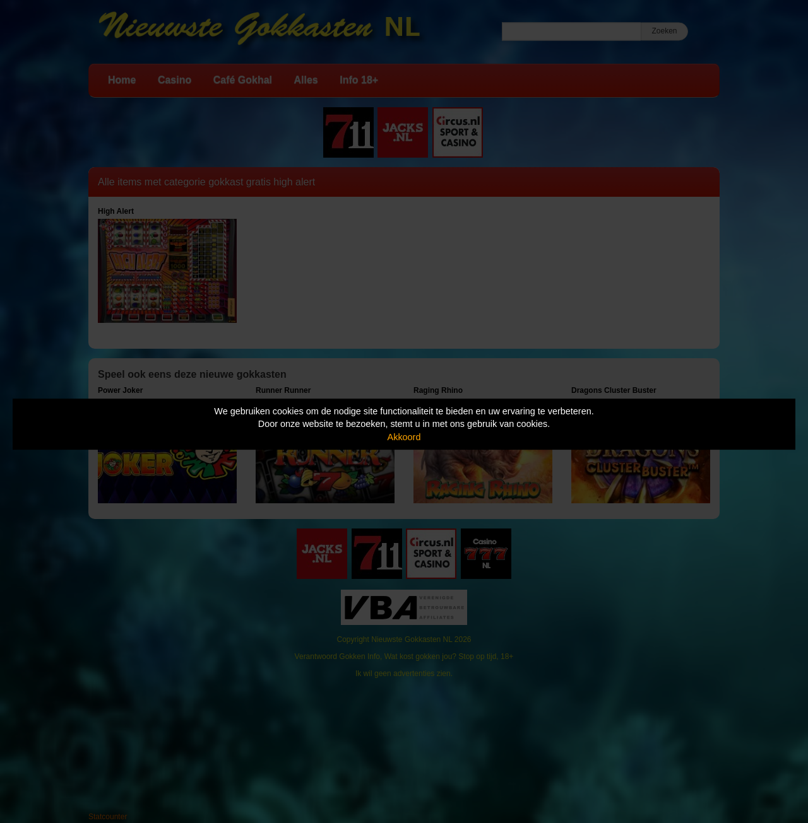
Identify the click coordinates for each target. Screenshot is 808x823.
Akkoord (404, 437)
